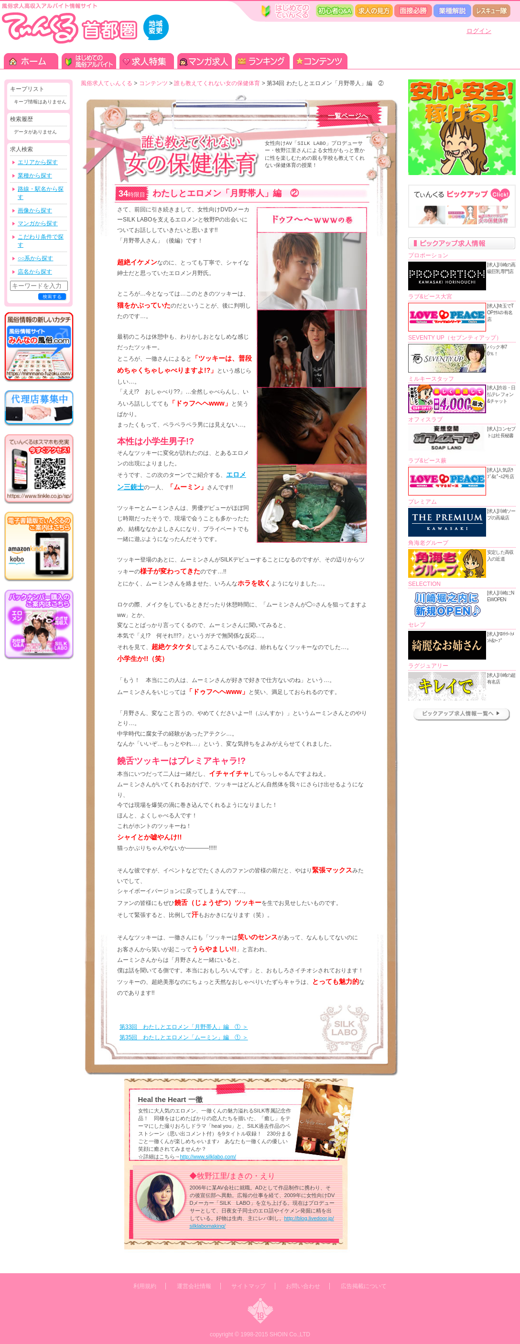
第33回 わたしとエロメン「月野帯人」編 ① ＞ (183, 1027)
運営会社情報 (194, 1286)
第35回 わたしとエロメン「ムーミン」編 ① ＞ (183, 1037)
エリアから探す (38, 162)
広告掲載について (364, 1286)
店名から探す (35, 271)
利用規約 (144, 1286)
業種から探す (35, 175)
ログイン (478, 30)
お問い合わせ (303, 1286)
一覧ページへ (348, 116)
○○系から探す (36, 258)
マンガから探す (38, 223)
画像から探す (35, 210)
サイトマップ (248, 1286)
